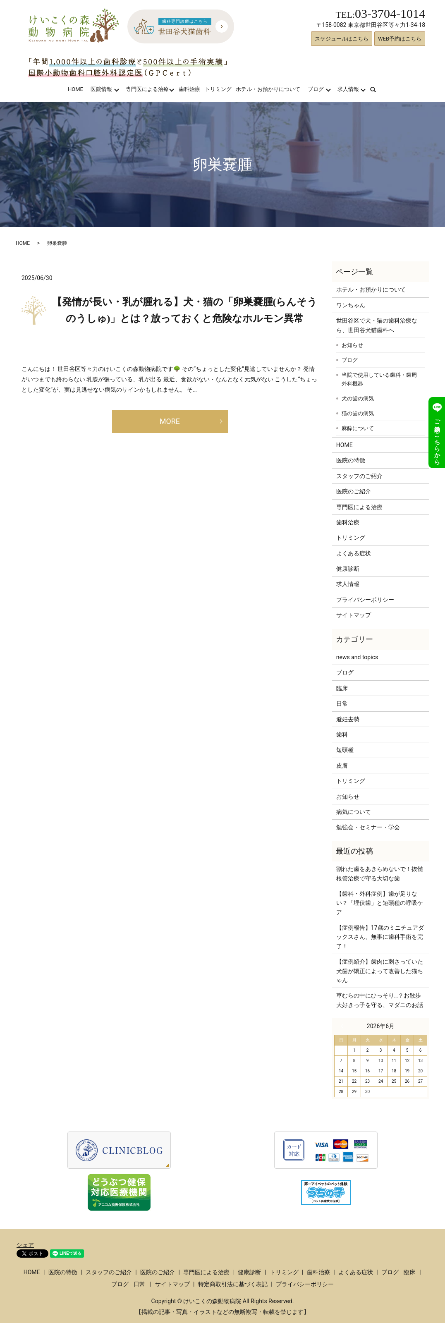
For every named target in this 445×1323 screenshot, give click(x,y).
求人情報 (348, 89)
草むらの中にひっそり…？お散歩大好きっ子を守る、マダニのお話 (379, 1000)
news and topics (357, 657)
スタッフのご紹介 (359, 476)
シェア (25, 1245)
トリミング (218, 89)
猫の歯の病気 (358, 413)
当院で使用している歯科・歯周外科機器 (379, 379)
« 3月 (344, 1026)
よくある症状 (353, 553)
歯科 (342, 734)
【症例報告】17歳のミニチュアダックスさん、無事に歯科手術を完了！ (380, 937)
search (378, 89)
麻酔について (358, 428)
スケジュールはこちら (341, 39)
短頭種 (345, 749)
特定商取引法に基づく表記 (233, 1284)
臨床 (342, 688)
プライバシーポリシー (365, 599)
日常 (342, 703)
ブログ (316, 89)
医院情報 (101, 89)
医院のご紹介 (353, 491)
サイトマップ (353, 615)
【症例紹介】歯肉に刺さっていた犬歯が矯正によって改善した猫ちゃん (379, 970)
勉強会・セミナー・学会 (368, 827)
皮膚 (342, 765)
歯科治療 (189, 89)
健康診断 (347, 568)
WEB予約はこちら (399, 39)
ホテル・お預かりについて (268, 89)
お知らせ (352, 345)
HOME (75, 89)
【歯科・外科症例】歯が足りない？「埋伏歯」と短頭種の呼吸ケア (379, 903)
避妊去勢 (347, 719)
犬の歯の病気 (358, 398)
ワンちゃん (350, 305)
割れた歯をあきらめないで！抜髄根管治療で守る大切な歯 (379, 873)
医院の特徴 (350, 460)
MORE (170, 421)
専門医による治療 (147, 89)
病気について (353, 812)
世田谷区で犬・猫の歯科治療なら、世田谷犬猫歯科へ (376, 325)
